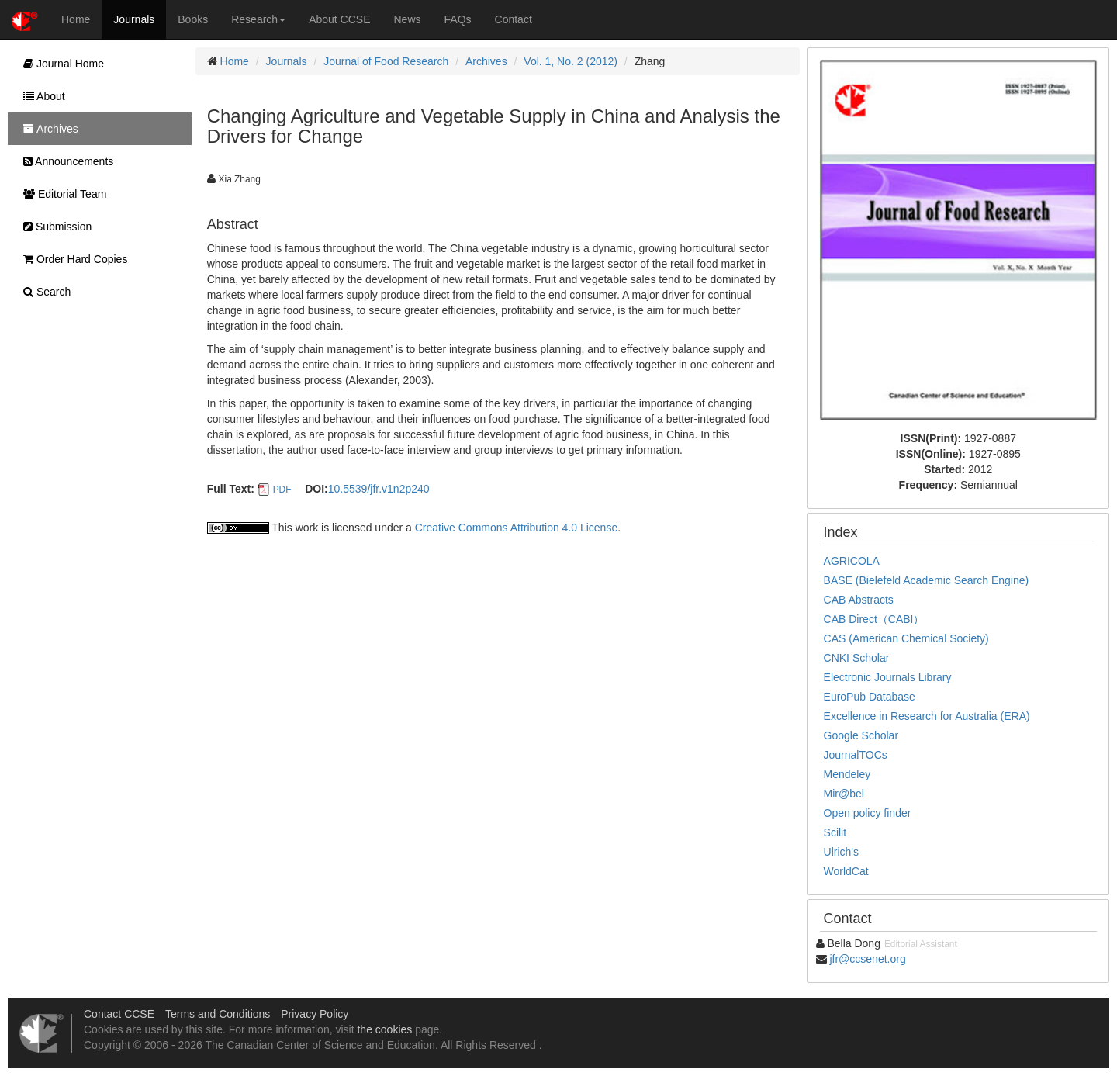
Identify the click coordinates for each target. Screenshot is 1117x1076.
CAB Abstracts (859, 599)
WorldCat (846, 871)
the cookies (384, 1029)
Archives (486, 61)
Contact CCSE (119, 1014)
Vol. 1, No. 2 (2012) (570, 61)
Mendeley (847, 774)
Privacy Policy (314, 1014)
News (407, 19)
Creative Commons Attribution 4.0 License (516, 527)
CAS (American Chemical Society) (906, 638)
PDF (282, 489)
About (40, 96)
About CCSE (339, 19)
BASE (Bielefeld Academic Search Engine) (926, 580)
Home (75, 19)
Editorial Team (61, 194)
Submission (54, 226)
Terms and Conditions (217, 1014)
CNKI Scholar (857, 658)
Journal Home (60, 63)
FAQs (458, 19)
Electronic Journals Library (888, 677)
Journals (133, 19)
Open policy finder (867, 813)
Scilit (835, 832)
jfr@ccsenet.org (867, 959)
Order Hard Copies (71, 259)
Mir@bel (844, 793)
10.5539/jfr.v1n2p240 (379, 489)
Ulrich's (841, 852)
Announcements (64, 161)
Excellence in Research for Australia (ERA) (927, 716)
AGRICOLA (852, 561)
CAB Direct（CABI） (874, 619)
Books (193, 19)
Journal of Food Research (385, 61)
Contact (513, 19)
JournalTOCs (855, 755)
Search (43, 291)
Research (258, 19)
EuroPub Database (869, 696)
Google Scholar (861, 735)
